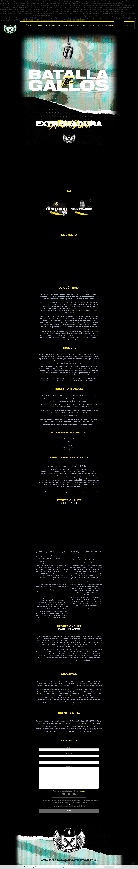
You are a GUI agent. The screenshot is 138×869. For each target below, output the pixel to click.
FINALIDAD (39, 25)
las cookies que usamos (63, 867)
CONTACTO (129, 25)
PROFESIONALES (68, 25)
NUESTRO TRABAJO (53, 25)
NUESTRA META (93, 25)
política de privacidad (66, 806)
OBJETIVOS (81, 25)
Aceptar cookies (109, 867)
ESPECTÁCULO (107, 25)
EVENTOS (119, 25)
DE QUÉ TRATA (26, 25)
